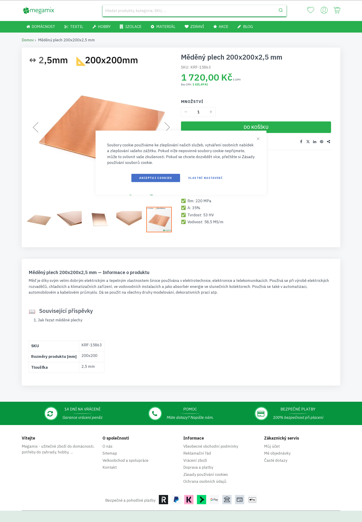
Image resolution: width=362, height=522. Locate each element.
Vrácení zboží (195, 460)
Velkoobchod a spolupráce (125, 460)
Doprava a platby (198, 467)
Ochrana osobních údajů (204, 481)
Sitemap (110, 453)
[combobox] (195, 10)
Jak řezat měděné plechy (60, 320)
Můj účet (272, 446)
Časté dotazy (275, 460)
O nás (107, 446)
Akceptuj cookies (155, 177)
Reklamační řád (197, 453)
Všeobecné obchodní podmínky (210, 446)
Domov (28, 39)
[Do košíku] (256, 127)
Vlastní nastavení (205, 177)
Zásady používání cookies (205, 474)
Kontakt (110, 467)
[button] (41, 219)
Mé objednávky (277, 453)
